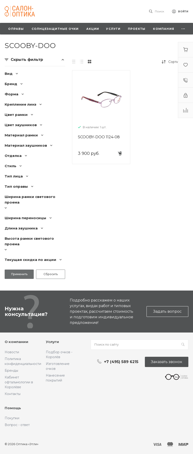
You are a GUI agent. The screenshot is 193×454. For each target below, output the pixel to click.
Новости (12, 352)
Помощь (13, 408)
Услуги (52, 342)
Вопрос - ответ (17, 425)
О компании (16, 342)
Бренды (11, 370)
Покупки (12, 418)
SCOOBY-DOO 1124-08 (99, 137)
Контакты (12, 394)
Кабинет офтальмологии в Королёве (19, 382)
